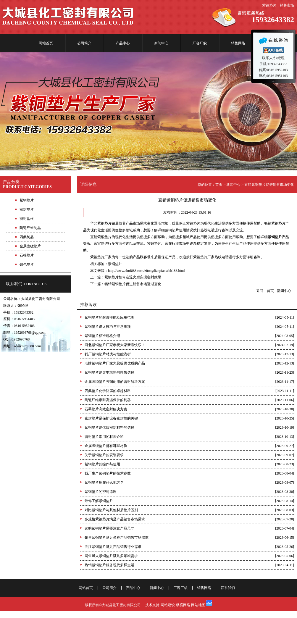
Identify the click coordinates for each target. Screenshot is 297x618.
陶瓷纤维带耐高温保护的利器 (108, 400)
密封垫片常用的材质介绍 (104, 437)
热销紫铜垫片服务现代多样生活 (109, 565)
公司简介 (84, 43)
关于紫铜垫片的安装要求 (104, 455)
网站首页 (46, 43)
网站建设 (168, 605)
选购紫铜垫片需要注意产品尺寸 (109, 528)
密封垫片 (27, 209)
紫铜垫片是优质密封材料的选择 (109, 427)
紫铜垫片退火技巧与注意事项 (108, 327)
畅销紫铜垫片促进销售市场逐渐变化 (132, 284)
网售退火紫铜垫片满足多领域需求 (111, 556)
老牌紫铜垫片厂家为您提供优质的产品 (115, 363)
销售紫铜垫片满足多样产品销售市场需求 (116, 537)
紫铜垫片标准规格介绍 (102, 336)
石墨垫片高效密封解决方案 (106, 409)
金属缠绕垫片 (30, 246)
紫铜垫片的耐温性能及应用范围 (109, 317)
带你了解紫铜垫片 (99, 501)
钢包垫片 (27, 264)
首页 (218, 185)
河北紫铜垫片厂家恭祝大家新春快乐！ (115, 345)
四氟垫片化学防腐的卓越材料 (108, 391)
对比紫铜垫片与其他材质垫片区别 (111, 510)
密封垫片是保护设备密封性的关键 (111, 418)
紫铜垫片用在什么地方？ (104, 482)
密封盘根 (27, 219)
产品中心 (123, 43)
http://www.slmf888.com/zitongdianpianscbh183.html (146, 271)
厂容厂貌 (200, 43)
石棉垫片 (27, 255)
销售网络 (238, 43)
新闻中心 (161, 43)
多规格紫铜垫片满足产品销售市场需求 (115, 519)
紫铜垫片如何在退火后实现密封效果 (132, 277)
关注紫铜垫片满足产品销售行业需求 (113, 547)
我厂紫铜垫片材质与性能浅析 (108, 354)
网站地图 (198, 605)
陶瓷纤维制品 (30, 228)
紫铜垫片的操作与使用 (102, 464)
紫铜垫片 (115, 264)
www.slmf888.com (27, 346)
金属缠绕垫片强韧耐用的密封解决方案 (115, 382)
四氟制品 (27, 237)
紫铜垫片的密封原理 (101, 492)
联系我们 (26, 284)
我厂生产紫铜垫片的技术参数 (108, 473)
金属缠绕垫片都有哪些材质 (106, 446)
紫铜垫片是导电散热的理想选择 (109, 372)
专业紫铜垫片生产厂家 (148, 111)
